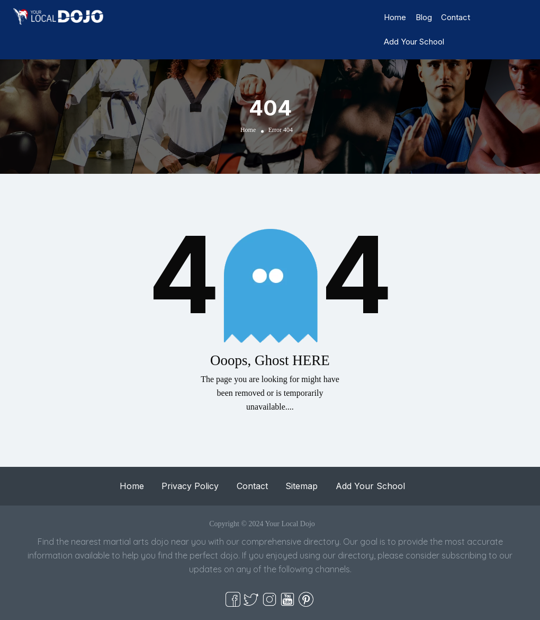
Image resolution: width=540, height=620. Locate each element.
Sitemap (301, 486)
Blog (424, 17)
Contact (455, 17)
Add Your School (414, 42)
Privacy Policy (190, 486)
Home (395, 17)
